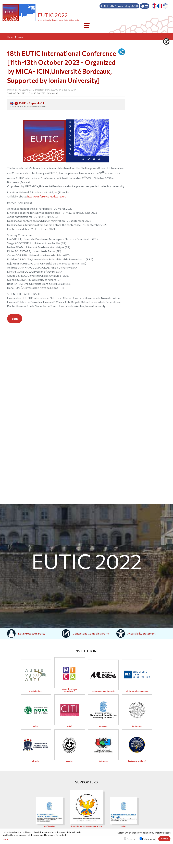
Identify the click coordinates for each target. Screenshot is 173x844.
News (20, 37)
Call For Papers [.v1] (27, 103)
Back (14, 318)
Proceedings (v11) (119, 5)
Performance (148, 839)
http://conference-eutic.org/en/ (46, 196)
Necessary (132, 839)
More (5, 839)
